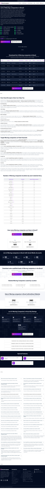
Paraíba (11, 205)
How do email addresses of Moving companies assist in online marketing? (10, 448)
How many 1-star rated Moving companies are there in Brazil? (10, 428)
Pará (11, 203)
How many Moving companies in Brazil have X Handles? (9, 407)
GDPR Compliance (14, 479)
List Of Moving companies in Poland (7, 284)
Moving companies (2, 6)
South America (8, 6)
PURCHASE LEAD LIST (5, 41)
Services (20, 3)
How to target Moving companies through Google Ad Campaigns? (32, 442)
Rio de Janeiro (11, 184)
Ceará (11, 197)
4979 (15, 244)
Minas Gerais (11, 182)
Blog (34, 3)
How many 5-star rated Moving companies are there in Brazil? (10, 420)
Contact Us (37, 3)
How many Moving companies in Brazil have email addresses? (32, 394)
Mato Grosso (11, 190)
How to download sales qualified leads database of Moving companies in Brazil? (9, 384)
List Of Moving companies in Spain (21, 284)
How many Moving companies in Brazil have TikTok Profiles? (32, 407)
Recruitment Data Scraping (27, 475)
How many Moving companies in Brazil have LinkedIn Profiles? (32, 398)
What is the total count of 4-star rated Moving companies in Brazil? (32, 420)
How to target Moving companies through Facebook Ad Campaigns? (10, 442)
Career (13, 473)
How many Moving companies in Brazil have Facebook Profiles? (10, 403)
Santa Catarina (11, 187)
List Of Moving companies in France (35, 284)
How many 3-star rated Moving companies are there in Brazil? (10, 424)
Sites (12, 476)
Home (13, 471)
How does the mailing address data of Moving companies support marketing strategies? (10, 456)
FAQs (12, 472)
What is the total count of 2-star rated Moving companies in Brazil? (32, 424)
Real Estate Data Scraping (27, 471)
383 (30, 244)
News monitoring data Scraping (28, 476)
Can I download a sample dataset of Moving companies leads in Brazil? (32, 384)
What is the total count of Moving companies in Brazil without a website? (32, 416)
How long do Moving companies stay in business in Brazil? (31, 428)
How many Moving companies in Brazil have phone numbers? (9, 394)
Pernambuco (11, 200)
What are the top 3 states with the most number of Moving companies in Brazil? (9, 434)
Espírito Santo (11, 195)
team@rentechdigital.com (38, 472)
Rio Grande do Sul (11, 189)
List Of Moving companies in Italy (21, 285)
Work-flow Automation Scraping (28, 481)
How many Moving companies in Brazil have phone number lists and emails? (10, 398)
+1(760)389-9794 (37, 470)
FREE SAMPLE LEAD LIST (16, 41)
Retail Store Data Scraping (27, 477)
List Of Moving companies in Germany (35, 285)
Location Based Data (15, 481)
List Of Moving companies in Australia (7, 285)
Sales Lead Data (25, 472)
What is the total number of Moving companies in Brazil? (9, 378)
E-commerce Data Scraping (27, 473)
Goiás (11, 192)
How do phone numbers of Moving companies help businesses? (32, 448)
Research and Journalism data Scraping (27, 479)
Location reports (30, 3)
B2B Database (24, 3)
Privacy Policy (14, 480)
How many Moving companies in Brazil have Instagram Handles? (32, 403)
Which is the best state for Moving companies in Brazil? (31, 433)
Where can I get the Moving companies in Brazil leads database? (32, 378)
